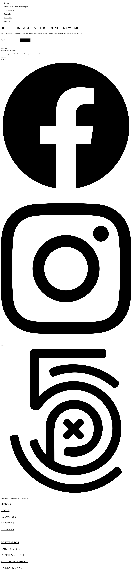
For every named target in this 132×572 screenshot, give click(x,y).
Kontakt (7, 21)
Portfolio (7, 14)
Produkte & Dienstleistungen (16, 6)
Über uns (8, 17)
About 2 (10, 10)
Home (6, 3)
